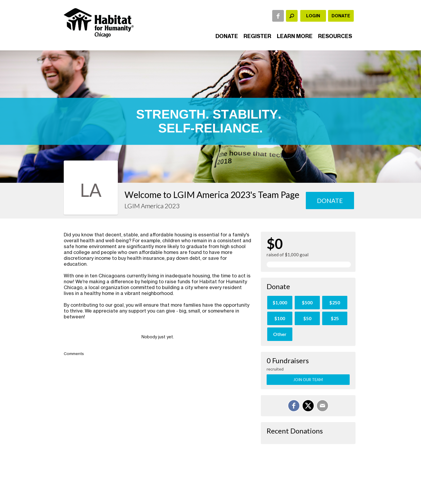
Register (257, 36)
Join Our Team (308, 379)
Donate (341, 15)
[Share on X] (308, 406)
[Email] (322, 406)
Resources (335, 36)
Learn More (295, 36)
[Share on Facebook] (294, 406)
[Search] (292, 16)
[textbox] (292, 16)
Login (313, 15)
